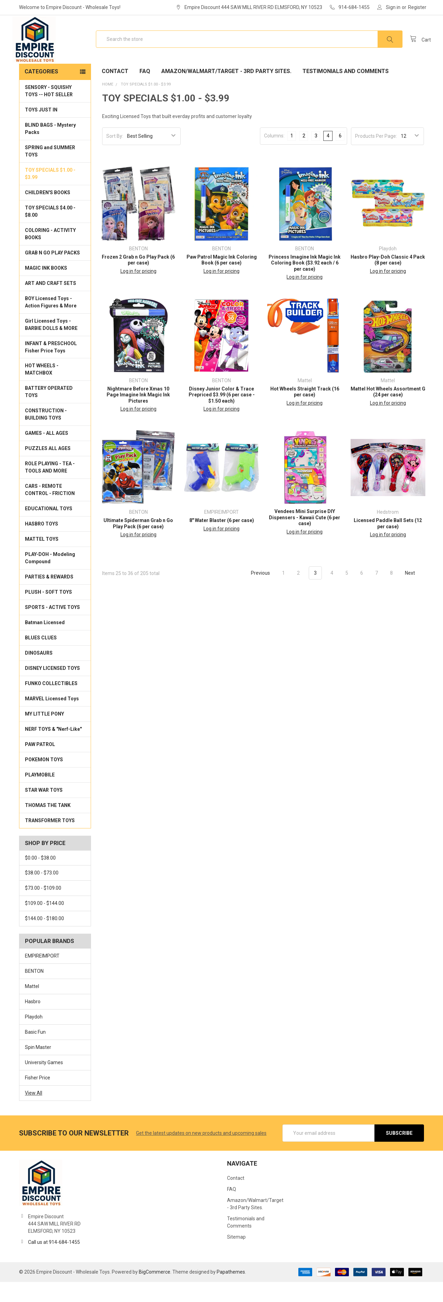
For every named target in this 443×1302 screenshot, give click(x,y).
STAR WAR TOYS (44, 810)
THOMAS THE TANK (48, 825)
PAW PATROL (40, 764)
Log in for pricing (138, 291)
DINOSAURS (39, 673)
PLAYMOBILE (40, 795)
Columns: (274, 156)
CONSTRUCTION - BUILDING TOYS (46, 434)
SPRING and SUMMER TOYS (50, 171)
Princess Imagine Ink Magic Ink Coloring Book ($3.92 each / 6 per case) (305, 283)
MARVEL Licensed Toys (52, 718)
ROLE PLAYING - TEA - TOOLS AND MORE (50, 487)
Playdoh (34, 1037)
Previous (256, 593)
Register (417, 7)
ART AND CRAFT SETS (50, 303)
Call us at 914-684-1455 (54, 1262)
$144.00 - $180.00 (44, 938)
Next (414, 593)
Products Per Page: (376, 156)
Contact (115, 91)
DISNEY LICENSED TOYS (52, 688)
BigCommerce (154, 1292)
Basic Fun (35, 1052)
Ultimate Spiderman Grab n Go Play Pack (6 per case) (138, 543)
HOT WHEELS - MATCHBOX (41, 389)
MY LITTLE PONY (44, 734)
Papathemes (231, 1292)
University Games (44, 1082)
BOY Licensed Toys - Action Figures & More (50, 322)
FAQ (144, 91)
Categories (41, 91)
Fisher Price (37, 1098)
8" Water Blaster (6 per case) (221, 540)
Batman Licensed (45, 642)
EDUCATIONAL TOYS (48, 528)
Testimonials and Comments (345, 91)
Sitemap (236, 1257)
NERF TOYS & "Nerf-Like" (53, 749)
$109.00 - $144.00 (44, 923)
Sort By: (114, 156)
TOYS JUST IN (41, 130)
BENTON (34, 991)
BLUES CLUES (41, 658)
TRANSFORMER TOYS (50, 840)
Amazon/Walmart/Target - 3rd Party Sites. (226, 91)
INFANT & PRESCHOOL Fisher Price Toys (51, 366)
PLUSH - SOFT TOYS (48, 612)
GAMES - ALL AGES (46, 453)
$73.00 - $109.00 (43, 908)
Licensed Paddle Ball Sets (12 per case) (388, 543)
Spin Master (38, 1067)
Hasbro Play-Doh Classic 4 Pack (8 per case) (388, 280)
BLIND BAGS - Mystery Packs (50, 148)
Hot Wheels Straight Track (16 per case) (304, 412)
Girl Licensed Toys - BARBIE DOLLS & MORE (51, 344)
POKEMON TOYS (44, 779)
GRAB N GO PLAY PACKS (52, 273)
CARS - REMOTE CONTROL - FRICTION (50, 509)
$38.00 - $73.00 (41, 893)
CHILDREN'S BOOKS (47, 212)
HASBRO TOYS (41, 544)
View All (33, 1113)
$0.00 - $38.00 (40, 878)
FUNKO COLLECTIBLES (51, 703)
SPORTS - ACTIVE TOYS (52, 627)
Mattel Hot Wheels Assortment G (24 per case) (388, 412)
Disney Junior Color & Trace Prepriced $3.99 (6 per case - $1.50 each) (222, 415)
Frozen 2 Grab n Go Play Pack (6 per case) (138, 280)
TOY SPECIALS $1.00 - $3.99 (50, 193)
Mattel (32, 1006)
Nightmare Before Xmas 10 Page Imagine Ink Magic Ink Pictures (138, 415)
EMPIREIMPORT (42, 976)
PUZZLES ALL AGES (48, 468)
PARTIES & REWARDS (49, 597)
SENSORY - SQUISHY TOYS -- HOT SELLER (49, 111)
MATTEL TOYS (41, 559)
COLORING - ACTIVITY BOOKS (50, 254)
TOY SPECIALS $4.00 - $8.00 (50, 231)
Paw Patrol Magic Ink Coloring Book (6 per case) (222, 280)
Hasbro (32, 1021)
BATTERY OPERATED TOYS (49, 411)
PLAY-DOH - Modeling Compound (50, 578)
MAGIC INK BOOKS (46, 288)
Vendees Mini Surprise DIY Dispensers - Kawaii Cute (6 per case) (304, 537)
